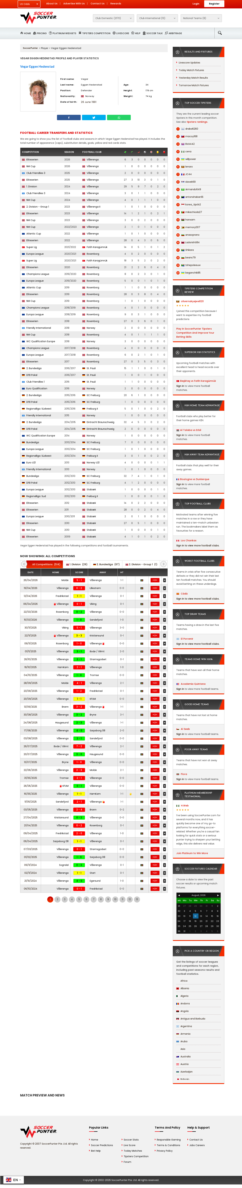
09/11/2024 (30, 865)
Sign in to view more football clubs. (197, 545)
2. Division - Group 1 (35, 206)
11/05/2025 (31, 801)
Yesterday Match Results (193, 77)
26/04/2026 (31, 580)
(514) (44, 564)
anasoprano (187, 235)
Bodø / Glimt (97, 651)
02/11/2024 (30, 873)
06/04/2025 (31, 841)
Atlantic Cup (31, 233)
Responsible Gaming (169, 1139)
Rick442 (185, 144)
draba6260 (187, 129)
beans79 (186, 257)
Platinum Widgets (64, 33)
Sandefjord (96, 619)
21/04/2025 (30, 825)
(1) (141, 564)
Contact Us (98, 3)
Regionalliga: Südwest (36, 408)
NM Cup (28, 166)
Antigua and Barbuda (190, 1018)
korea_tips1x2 (188, 204)
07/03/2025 (30, 849)
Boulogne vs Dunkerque (194, 479)
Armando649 (188, 189)
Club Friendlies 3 (33, 173)
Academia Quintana (191, 684)
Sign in (180, 386)
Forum (127, 1162)
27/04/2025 (30, 817)
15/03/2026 (30, 619)
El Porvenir (184, 638)
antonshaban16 (189, 197)
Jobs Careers (197, 1145)
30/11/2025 (31, 627)
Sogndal (64, 865)
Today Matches (133, 1150)
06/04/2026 (30, 604)
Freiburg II (90, 408)
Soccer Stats (131, 1139)
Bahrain (182, 1079)
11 (122, 899)
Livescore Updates (189, 62)
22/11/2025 (30, 635)
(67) (106, 564)
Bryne (93, 714)
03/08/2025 (30, 738)
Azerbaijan (184, 1071)
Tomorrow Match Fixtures (194, 85)
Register (214, 3)
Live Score (129, 1145)
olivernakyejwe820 (190, 301)
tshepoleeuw (188, 265)
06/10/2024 (30, 888)
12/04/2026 (30, 596)
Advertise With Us (74, 3)
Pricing (42, 33)
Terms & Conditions (168, 1145)
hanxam (185, 220)
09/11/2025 (30, 643)
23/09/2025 (30, 691)
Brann (65, 706)
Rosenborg (90, 254)
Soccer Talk (154, 33)
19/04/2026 (30, 588)
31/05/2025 (30, 778)
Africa (181, 980)
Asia (180, 1049)
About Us (51, 3)
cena (183, 151)
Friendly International (36, 328)
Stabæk (89, 489)
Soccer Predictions (102, 1145)
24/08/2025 (30, 722)
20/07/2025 (30, 754)
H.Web (182, 805)
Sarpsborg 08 (97, 730)
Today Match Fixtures (191, 70)
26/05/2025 (30, 786)
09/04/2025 (31, 833)
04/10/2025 (30, 675)
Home (27, 33)
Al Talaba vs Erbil (190, 430)
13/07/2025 (30, 762)
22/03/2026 (30, 612)
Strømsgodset (98, 659)
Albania (182, 988)
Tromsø (94, 675)
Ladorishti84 (188, 242)
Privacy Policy (165, 1150)
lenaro (184, 166)
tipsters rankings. (197, 122)
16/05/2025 (30, 793)
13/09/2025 (30, 706)
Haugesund (62, 722)
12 (130, 899)
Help (137, 33)
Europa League (33, 254)
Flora (181, 774)
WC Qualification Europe (38, 341)
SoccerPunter (30, 48)
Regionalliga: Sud (34, 496)
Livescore (122, 33)
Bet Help (96, 1150)
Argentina (184, 1026)
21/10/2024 (30, 880)
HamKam (63, 667)
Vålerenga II (91, 206)
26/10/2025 (30, 659)
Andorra (183, 1003)
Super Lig (29, 247)
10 (115, 899)
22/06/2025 (30, 770)
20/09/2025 (30, 699)
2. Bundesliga (32, 368)
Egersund (95, 880)
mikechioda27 (189, 212)
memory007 (188, 227)
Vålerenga (90, 159)
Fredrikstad (62, 596)
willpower (186, 159)
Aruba (181, 1041)
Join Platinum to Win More (192, 853)
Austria (182, 1064)
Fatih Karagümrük (94, 247)
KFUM (93, 699)
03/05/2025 (30, 809)
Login (196, 3)
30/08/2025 (30, 714)
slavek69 (186, 182)
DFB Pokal (29, 375)
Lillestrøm (95, 588)
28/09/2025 (30, 683)
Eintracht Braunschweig (98, 422)
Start (92, 873)
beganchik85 (188, 273)
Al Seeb (183, 729)
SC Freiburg (91, 395)
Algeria (182, 996)
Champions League (35, 274)
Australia (183, 1056)
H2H (155, 580)
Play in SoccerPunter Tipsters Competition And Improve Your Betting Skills (195, 332)
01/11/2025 (30, 651)
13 (137, 899)
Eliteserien (30, 159)
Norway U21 (90, 462)
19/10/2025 (30, 667)
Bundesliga (30, 442)
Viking (93, 604)
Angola (182, 1011)
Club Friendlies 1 (33, 381)
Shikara (185, 250)
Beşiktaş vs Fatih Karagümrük (198, 381)
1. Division (29, 186)
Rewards (115, 3)
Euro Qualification (34, 388)
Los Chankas (186, 540)
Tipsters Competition (96, 33)
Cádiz (182, 593)
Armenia (183, 1034)
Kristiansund (97, 635)
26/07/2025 (30, 746)
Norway (88, 328)
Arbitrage (175, 33)
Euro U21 (29, 462)
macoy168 (186, 136)
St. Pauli (89, 368)
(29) (76, 564)
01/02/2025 (30, 857)
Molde (65, 580)
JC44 (184, 174)
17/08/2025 (30, 730)
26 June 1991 (88, 102)
